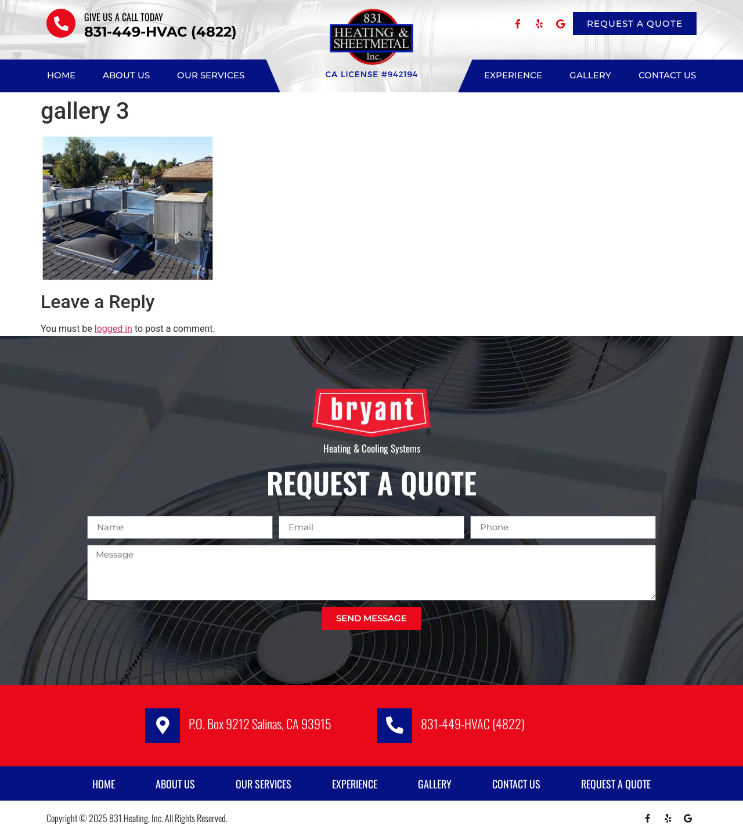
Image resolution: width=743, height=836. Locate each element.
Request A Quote (616, 783)
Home (61, 75)
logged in (113, 328)
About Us (126, 75)
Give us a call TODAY (123, 17)
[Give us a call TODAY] (60, 23)
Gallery (590, 75)
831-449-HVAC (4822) (473, 723)
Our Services (210, 75)
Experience (513, 75)
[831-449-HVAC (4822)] (394, 725)
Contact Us (667, 75)
